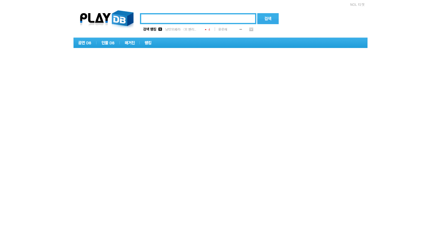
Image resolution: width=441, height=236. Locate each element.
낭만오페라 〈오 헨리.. (180, 29)
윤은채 (222, 29)
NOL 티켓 (357, 4)
